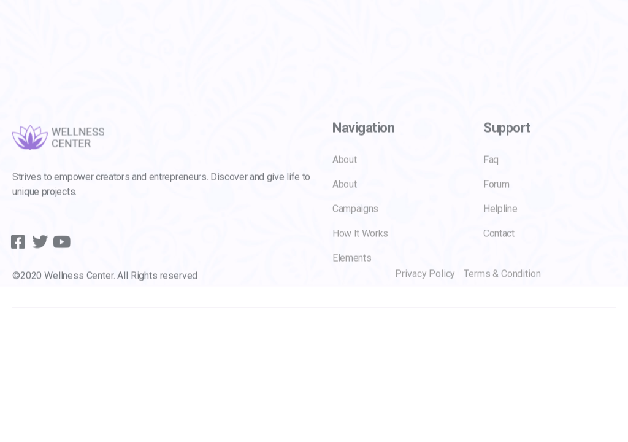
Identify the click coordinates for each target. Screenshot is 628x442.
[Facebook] (15, 253)
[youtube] (57, 253)
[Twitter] (36, 253)
